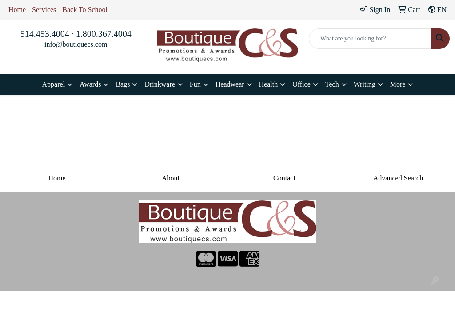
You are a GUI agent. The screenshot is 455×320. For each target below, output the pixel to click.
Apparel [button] (53, 84)
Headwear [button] (230, 84)
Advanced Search (398, 178)
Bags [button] (123, 84)
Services (44, 9)
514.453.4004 (44, 34)
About (171, 178)
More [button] (398, 84)
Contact (284, 178)
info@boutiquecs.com (75, 44)
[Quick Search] (370, 38)
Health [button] (268, 84)
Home (17, 9)
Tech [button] (332, 84)
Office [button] (301, 84)
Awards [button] (90, 84)
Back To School (85, 9)
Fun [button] (195, 84)
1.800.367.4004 (104, 34)
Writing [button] (364, 84)
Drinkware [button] (159, 84)
